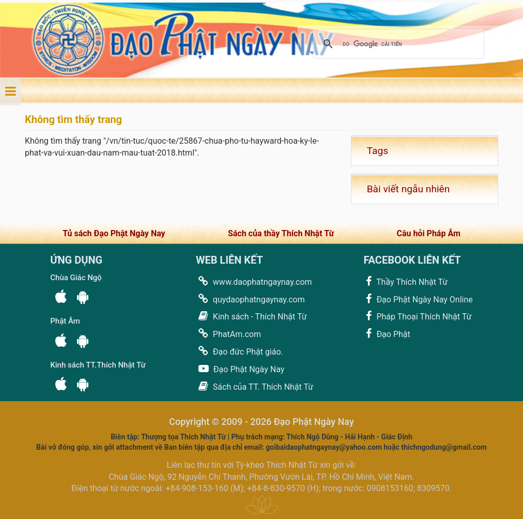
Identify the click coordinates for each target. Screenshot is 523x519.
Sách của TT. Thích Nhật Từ (254, 386)
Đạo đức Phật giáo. (239, 351)
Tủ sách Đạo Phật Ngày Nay (114, 233)
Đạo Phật (386, 333)
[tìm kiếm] (397, 44)
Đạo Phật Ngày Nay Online (417, 299)
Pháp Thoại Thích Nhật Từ (417, 316)
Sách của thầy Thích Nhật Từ (281, 233)
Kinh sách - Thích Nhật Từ (251, 316)
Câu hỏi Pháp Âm (428, 233)
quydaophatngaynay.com (250, 299)
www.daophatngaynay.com (254, 281)
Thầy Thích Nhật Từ (405, 281)
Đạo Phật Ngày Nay (240, 368)
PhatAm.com (228, 333)
